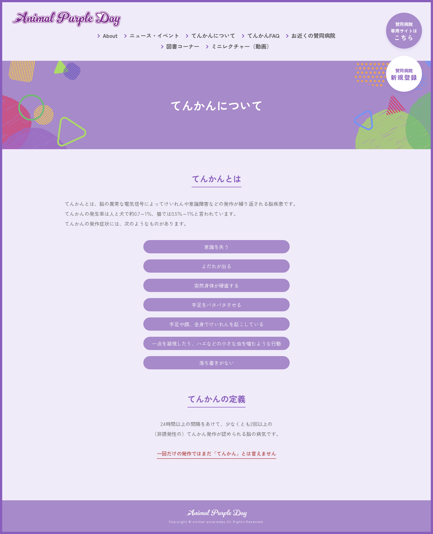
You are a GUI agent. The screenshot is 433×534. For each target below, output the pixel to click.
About (110, 36)
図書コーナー (182, 47)
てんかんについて (213, 36)
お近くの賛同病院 (313, 36)
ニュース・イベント (154, 36)
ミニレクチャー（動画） (241, 47)
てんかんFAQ (263, 36)
